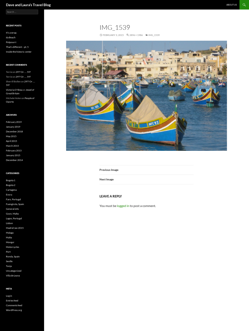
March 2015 (12, 145)
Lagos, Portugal (14, 218)
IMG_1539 (154, 35)
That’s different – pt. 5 (17, 46)
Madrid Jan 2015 (15, 227)
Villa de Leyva (13, 275)
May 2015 (11, 136)
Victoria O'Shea (14, 89)
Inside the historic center (19, 51)
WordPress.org (14, 310)
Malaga (10, 232)
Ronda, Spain (13, 256)
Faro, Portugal (13, 199)
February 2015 (14, 150)
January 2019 (13, 126)
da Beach (10, 37)
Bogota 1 (10, 180)
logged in (123, 206)
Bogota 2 (10, 185)
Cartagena (11, 189)
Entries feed (12, 300)
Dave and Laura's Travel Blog (28, 5)
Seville (9, 261)
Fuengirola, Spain (15, 204)
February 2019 (14, 121)
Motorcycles (12, 246)
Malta (9, 237)
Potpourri (11, 42)
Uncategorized (13, 270)
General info (12, 208)
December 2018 (14, 131)
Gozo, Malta (12, 213)
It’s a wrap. (11, 32)
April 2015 (11, 141)
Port (8, 251)
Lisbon (9, 223)
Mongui (10, 242)
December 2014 (14, 160)
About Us (231, 4)
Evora (9, 194)
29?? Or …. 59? (23, 71)
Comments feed (14, 305)
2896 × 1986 (136, 35)
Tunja (9, 266)
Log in (9, 295)
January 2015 (13, 155)
